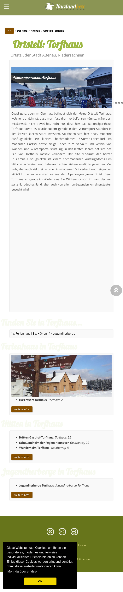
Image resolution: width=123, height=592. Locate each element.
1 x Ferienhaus (20, 334)
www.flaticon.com (80, 559)
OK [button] (40, 581)
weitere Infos (22, 409)
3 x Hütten (40, 334)
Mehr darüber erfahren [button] (22, 571)
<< (9, 30)
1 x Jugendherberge (62, 334)
